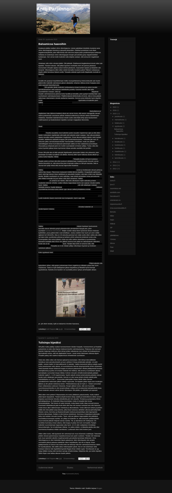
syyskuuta (119, 126)
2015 (115, 114)
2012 (115, 169)
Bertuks (113, 212)
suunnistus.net (115, 188)
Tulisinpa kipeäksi (49, 342)
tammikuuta (119, 158)
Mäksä (112, 224)
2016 (115, 110)
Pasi (111, 247)
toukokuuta (119, 145)
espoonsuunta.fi (116, 204)
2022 (115, 107)
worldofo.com (115, 192)
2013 (115, 165)
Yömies (113, 239)
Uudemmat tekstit (45, 468)
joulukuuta (119, 116)
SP (111, 228)
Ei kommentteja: (70, 329)
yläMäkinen (114, 235)
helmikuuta (119, 155)
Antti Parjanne (53, 8)
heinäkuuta (119, 138)
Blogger (99, 488)
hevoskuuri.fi (115, 196)
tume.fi (112, 181)
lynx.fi (112, 184)
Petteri (112, 231)
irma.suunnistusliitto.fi (118, 208)
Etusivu (70, 468)
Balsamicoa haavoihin (52, 44)
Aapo (112, 220)
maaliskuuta (119, 151)
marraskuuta (119, 120)
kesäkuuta (119, 142)
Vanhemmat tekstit (94, 468)
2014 (115, 162)
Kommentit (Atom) (72, 474)
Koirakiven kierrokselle (53, 231)
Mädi (112, 251)
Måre (112, 216)
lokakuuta (118, 123)
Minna (112, 243)
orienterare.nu (115, 200)
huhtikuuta (119, 148)
